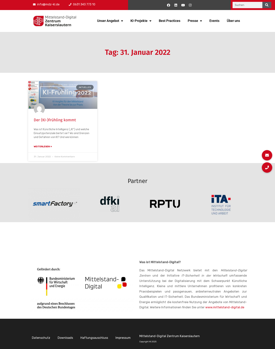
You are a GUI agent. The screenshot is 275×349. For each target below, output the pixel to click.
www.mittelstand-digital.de (224, 307)
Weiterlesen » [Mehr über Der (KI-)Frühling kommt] (43, 146)
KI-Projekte (140, 20)
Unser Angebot (110, 20)
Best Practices (169, 21)
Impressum (123, 338)
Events (214, 21)
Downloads (65, 338)
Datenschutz (41, 338)
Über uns (233, 21)
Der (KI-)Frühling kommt (55, 120)
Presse (195, 20)
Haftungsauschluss (94, 338)
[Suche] (266, 5)
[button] (267, 167)
